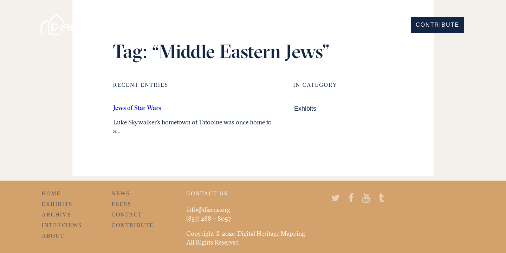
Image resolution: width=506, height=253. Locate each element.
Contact (127, 215)
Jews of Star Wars (137, 108)
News (121, 193)
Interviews (62, 225)
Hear (359, 25)
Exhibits (305, 108)
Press (121, 204)
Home (51, 193)
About (53, 236)
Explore (325, 25)
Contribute (437, 25)
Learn (390, 25)
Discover (281, 25)
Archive (56, 215)
